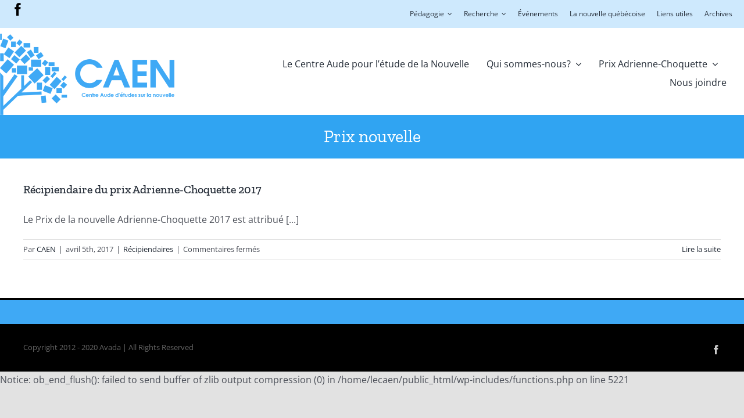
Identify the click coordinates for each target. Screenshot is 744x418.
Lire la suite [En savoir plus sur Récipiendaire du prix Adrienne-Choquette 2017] (701, 249)
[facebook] (18, 9)
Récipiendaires (148, 249)
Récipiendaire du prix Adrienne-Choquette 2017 (142, 189)
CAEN (46, 249)
